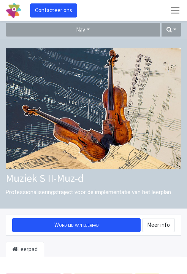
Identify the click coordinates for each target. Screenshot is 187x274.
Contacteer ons (53, 10)
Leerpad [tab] (25, 249)
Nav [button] (80, 29)
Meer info (158, 224)
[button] (171, 30)
